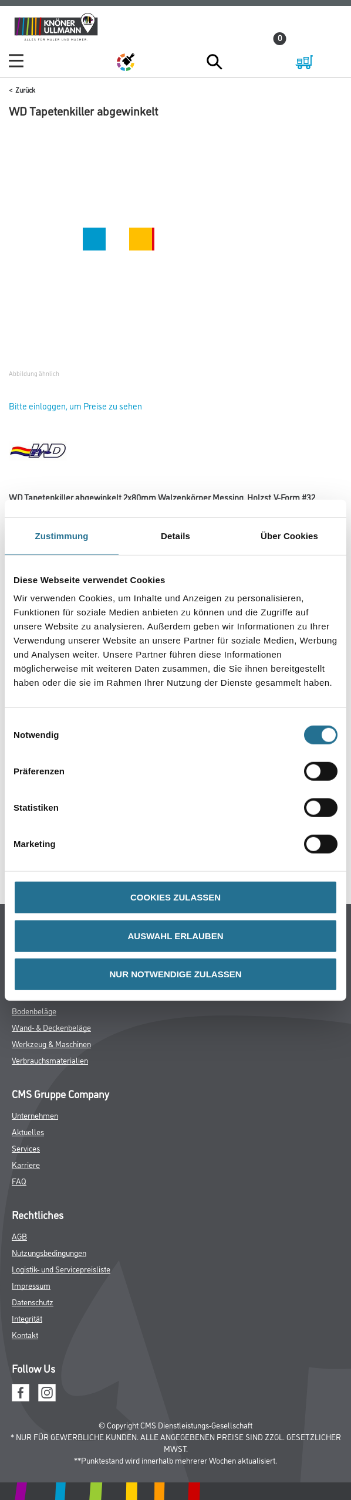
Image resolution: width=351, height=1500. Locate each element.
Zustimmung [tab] (62, 535)
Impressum (31, 1285)
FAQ (19, 1180)
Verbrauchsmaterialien (50, 1059)
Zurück (25, 89)
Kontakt (25, 1334)
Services (26, 1147)
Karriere (26, 1164)
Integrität (27, 1317)
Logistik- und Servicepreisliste (61, 1268)
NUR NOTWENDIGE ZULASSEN (176, 974)
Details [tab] (175, 535)
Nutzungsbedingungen (49, 1252)
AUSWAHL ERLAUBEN (175, 935)
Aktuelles (28, 1131)
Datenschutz (32, 1301)
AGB (19, 1235)
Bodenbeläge (34, 1010)
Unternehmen (35, 1114)
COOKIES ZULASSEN (175, 897)
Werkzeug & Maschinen (51, 1043)
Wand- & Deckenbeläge (51, 1026)
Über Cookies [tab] (289, 535)
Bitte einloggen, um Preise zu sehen (75, 405)
